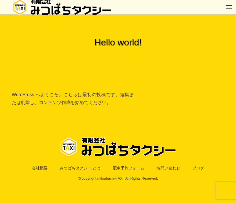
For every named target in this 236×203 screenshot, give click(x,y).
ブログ (209, 168)
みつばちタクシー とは (75, 168)
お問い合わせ (175, 168)
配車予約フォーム (130, 168)
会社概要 (29, 168)
